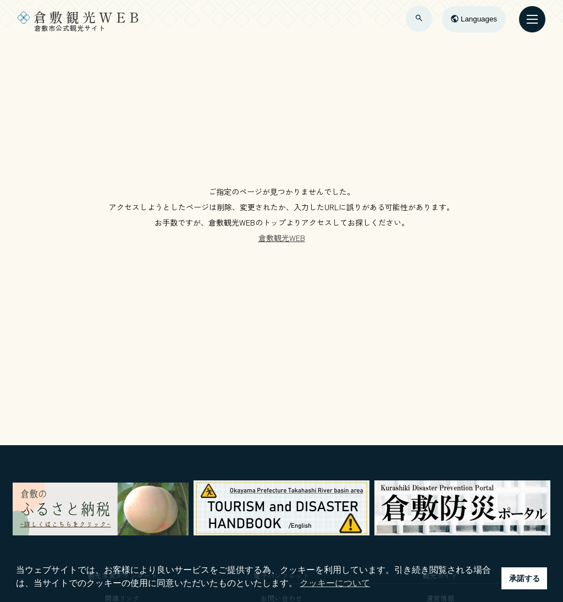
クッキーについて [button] (335, 583)
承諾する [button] (524, 578)
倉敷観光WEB (281, 237)
